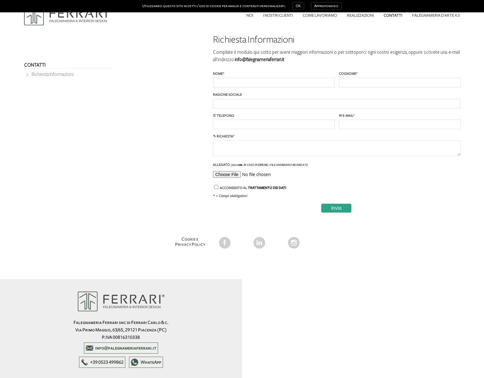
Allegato (336, 171)
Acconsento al (250, 187)
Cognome (399, 79)
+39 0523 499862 (106, 362)
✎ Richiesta (336, 145)
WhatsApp (150, 362)
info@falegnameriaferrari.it (259, 59)
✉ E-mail (399, 121)
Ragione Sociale (336, 100)
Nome (273, 79)
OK (298, 6)
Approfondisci (326, 6)
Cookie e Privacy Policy (190, 242)
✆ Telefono (273, 121)
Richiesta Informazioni (52, 74)
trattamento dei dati (267, 188)
